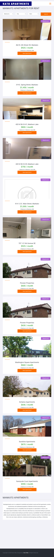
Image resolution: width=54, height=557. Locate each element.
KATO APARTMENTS (16, 4)
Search (46, 14)
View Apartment (27, 53)
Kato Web (25, 552)
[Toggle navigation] (50, 3)
